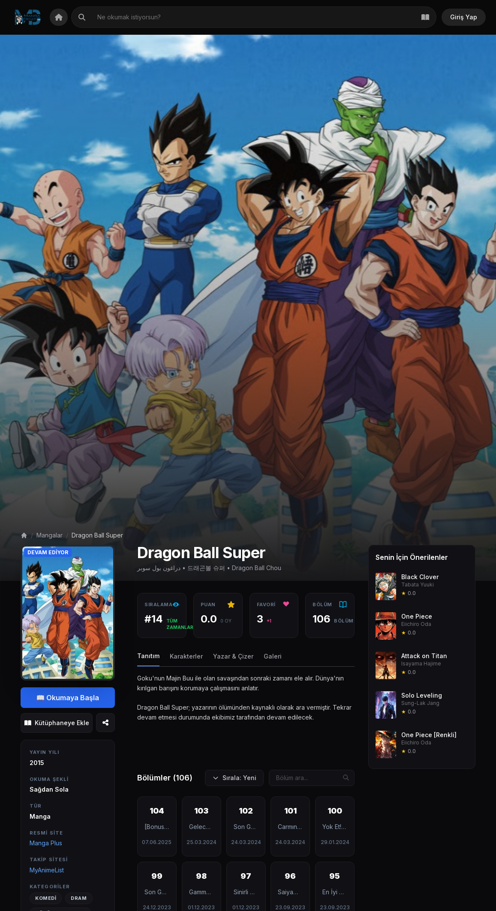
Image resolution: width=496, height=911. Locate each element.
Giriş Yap (463, 17)
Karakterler (186, 656)
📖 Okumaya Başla (67, 697)
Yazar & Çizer (233, 656)
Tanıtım (148, 655)
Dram (79, 898)
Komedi (45, 898)
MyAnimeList (47, 870)
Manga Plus (46, 843)
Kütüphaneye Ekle (56, 722)
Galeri (273, 656)
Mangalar (49, 535)
